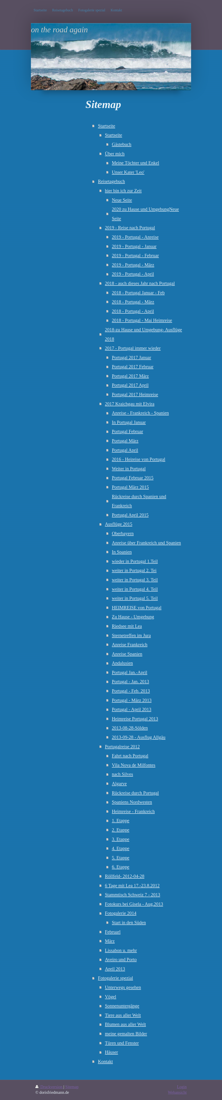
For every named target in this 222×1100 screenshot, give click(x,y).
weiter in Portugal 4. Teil (135, 589)
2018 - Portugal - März (133, 301)
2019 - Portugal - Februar (135, 255)
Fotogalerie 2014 (121, 913)
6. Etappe (120, 866)
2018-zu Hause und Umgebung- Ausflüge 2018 (143, 334)
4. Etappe (120, 848)
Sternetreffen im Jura (131, 635)
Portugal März (125, 440)
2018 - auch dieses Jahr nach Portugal (140, 283)
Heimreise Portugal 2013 (135, 718)
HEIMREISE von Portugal (136, 607)
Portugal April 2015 (130, 514)
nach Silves (122, 774)
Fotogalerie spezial (115, 977)
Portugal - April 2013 (131, 709)
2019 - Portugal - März (133, 264)
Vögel (110, 996)
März (110, 940)
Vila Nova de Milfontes (133, 764)
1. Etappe (120, 820)
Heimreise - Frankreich (133, 811)
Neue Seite (122, 199)
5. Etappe (120, 857)
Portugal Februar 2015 (132, 477)
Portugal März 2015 (130, 487)
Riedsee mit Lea (127, 626)
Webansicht (177, 1092)
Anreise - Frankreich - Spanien (140, 412)
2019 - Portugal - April (133, 273)
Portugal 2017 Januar (131, 357)
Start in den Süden (129, 922)
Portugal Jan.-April (129, 672)
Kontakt (105, 1061)
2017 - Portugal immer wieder (133, 348)
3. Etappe (120, 839)
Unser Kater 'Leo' (128, 172)
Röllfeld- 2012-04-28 (124, 876)
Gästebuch (121, 144)
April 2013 (115, 968)
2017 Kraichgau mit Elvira (129, 403)
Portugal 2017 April (130, 385)
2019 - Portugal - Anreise (135, 236)
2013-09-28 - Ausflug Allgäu (138, 737)
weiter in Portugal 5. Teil (135, 598)
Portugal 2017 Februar (132, 366)
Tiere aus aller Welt (123, 1015)
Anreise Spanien (127, 653)
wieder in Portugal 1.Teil (135, 561)
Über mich (115, 153)
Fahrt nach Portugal (130, 755)
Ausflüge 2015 (118, 524)
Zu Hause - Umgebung (133, 616)
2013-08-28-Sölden (130, 727)
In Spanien (122, 551)
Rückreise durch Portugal (135, 792)
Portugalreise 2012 (122, 746)
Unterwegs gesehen (123, 987)
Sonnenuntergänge (122, 1005)
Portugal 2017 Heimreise (135, 394)
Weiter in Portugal (129, 468)
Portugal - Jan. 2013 (130, 681)
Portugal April (125, 450)
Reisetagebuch (111, 181)
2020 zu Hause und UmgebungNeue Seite (145, 213)
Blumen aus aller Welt (125, 1024)
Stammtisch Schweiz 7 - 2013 (132, 894)
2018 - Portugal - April (133, 311)
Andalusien (122, 662)
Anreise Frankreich (129, 644)
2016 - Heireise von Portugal (138, 459)
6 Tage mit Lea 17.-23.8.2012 (132, 885)
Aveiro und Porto (121, 959)
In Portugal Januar (129, 422)
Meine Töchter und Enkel (135, 162)
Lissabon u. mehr (121, 950)
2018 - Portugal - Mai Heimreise (142, 320)
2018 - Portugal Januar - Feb (138, 292)
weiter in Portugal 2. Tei (134, 570)
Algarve (119, 783)
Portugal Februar (127, 431)
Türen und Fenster (122, 1042)
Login (182, 1087)
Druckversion (49, 1087)
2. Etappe (120, 829)
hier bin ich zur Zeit (123, 190)
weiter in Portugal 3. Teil (135, 579)
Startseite (106, 125)
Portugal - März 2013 (131, 700)
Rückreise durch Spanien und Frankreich (139, 501)
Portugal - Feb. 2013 (131, 690)
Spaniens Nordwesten (132, 801)
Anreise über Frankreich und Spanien (146, 542)
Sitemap (72, 1087)
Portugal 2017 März (130, 375)
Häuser (111, 1052)
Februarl (113, 931)
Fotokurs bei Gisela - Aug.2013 (134, 903)
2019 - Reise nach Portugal (130, 227)
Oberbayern (123, 533)
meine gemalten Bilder (126, 1033)
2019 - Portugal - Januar (134, 246)
